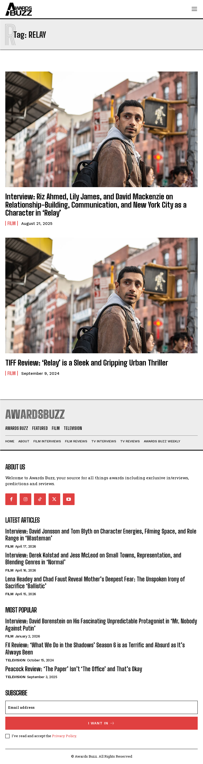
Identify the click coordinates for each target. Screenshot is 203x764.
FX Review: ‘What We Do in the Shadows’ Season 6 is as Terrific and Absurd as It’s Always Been (95, 648)
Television (15, 660)
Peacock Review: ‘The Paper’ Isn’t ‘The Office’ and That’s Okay (73, 669)
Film (11, 223)
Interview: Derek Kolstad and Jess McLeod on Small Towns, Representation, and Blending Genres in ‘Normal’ (93, 559)
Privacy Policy (64, 735)
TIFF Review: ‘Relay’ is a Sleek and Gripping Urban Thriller (86, 362)
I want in (101, 723)
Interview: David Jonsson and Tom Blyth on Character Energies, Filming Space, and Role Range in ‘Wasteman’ (100, 535)
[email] (101, 707)
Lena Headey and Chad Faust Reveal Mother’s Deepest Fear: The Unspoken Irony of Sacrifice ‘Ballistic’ (95, 583)
